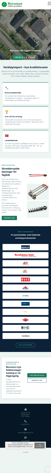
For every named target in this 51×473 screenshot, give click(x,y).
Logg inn (25, 452)
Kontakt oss (9, 218)
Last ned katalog (37, 375)
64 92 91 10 (25, 424)
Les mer (30, 446)
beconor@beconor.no (25, 432)
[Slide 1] (22, 57)
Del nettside (25, 439)
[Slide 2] (24, 57)
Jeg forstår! (39, 445)
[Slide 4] (28, 57)
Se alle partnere (25, 345)
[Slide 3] (26, 57)
